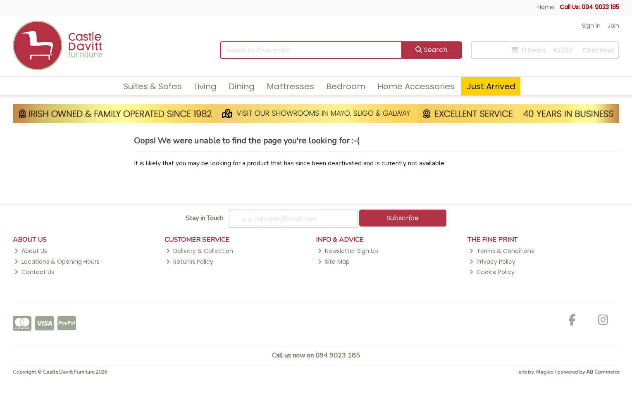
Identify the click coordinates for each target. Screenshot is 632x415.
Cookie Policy (492, 272)
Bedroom (345, 86)
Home (546, 7)
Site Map (334, 262)
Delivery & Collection (199, 251)
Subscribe (402, 218)
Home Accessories (416, 86)
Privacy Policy (492, 262)
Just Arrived (491, 86)
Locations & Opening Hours (57, 262)
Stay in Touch (204, 219)
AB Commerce (602, 372)
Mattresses (290, 86)
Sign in (591, 25)
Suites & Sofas (152, 86)
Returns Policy (189, 262)
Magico (544, 372)
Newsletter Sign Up (348, 251)
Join (613, 25)
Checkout (598, 50)
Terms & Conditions (502, 251)
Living (205, 86)
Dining (242, 86)
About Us (30, 251)
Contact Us (34, 272)
